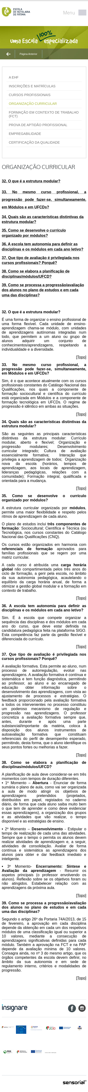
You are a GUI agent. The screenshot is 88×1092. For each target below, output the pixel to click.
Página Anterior (28, 54)
